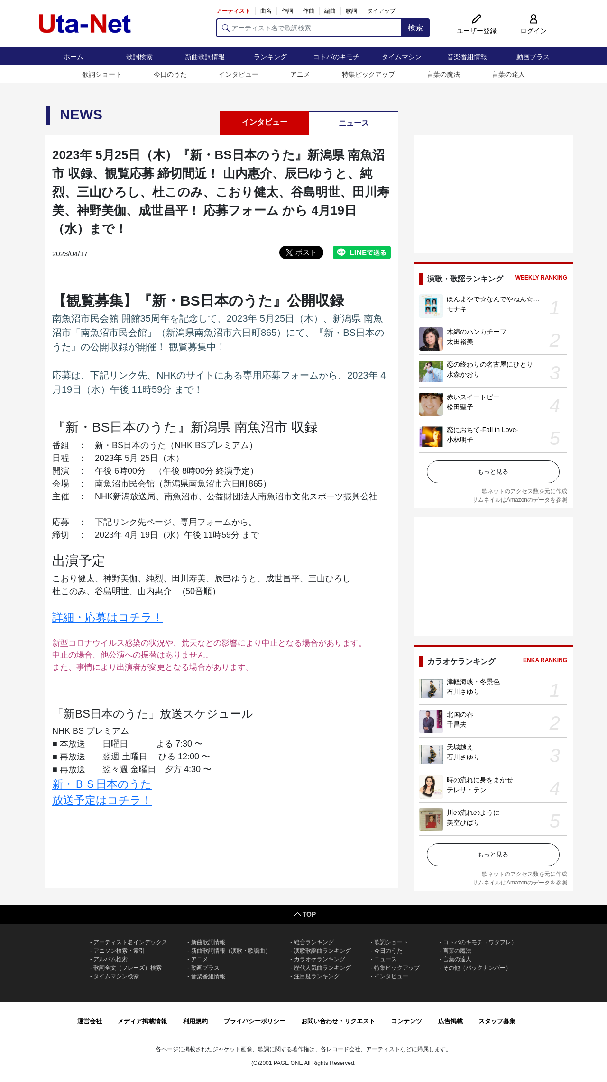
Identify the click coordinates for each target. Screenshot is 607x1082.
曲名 (266, 11)
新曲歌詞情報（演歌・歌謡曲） (231, 950)
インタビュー (238, 74)
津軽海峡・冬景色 (473, 681)
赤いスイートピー (473, 397)
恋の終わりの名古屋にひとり (490, 364)
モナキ (457, 309)
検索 (415, 28)
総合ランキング (314, 942)
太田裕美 (460, 341)
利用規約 (195, 1021)
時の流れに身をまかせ (480, 780)
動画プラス (533, 57)
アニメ (300, 74)
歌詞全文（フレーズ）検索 (127, 968)
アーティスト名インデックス (130, 942)
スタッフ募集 (496, 1021)
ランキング (270, 57)
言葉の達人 (508, 74)
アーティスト (233, 11)
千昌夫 (457, 724)
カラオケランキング (319, 959)
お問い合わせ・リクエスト (338, 1021)
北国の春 (460, 714)
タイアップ (381, 11)
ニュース (354, 123)
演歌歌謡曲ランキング (322, 950)
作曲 (308, 11)
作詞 (287, 11)
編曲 (330, 11)
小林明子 (460, 439)
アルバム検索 (110, 959)
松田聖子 (460, 407)
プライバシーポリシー (254, 1021)
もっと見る (493, 471)
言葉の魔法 (443, 74)
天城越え (460, 747)
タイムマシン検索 (116, 976)
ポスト (306, 252)
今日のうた (170, 74)
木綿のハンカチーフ (476, 331)
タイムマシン (402, 57)
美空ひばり (463, 822)
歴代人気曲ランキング (322, 968)
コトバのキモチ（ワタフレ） (480, 942)
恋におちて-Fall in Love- (482, 429)
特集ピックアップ (368, 74)
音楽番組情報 (467, 57)
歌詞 (351, 11)
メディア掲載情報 (142, 1021)
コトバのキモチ (336, 57)
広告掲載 (450, 1021)
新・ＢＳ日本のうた (102, 784)
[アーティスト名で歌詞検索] (309, 27)
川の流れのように (473, 812)
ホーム (73, 57)
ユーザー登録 (477, 31)
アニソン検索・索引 (119, 950)
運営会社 (89, 1021)
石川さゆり (463, 691)
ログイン (533, 31)
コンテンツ (406, 1021)
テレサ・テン (467, 789)
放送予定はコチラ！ (102, 800)
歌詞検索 (139, 57)
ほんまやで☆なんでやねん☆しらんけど (506, 299)
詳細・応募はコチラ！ (107, 617)
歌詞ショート (102, 74)
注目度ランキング (317, 976)
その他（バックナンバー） (477, 968)
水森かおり (463, 374)
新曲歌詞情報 (205, 57)
